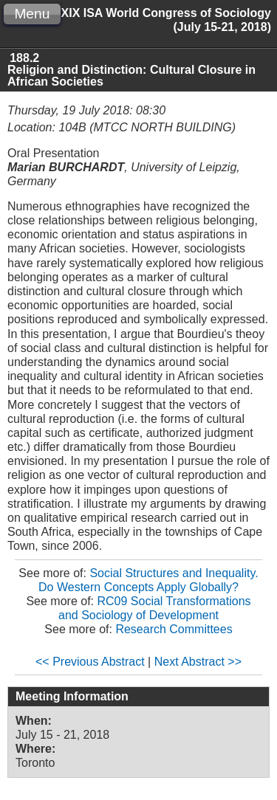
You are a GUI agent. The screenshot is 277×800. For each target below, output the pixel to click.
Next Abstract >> (198, 661)
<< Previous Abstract (90, 661)
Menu (31, 13)
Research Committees (173, 629)
